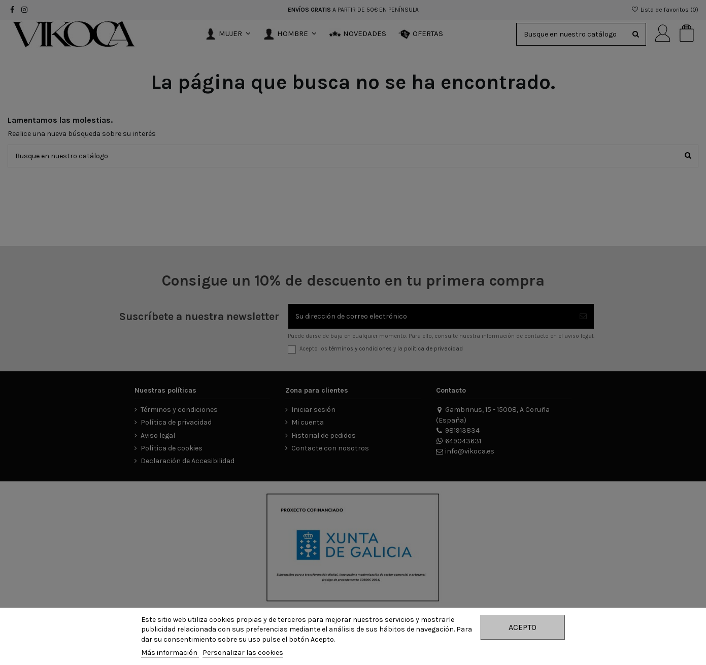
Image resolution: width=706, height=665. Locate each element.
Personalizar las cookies (243, 652)
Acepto (522, 627)
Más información (170, 652)
